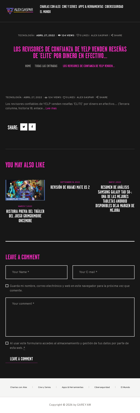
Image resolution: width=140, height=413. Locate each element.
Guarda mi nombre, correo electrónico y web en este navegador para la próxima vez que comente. (70, 288)
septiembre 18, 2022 (70, 182)
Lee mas (51, 108)
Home (28, 66)
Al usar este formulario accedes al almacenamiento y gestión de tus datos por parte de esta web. (69, 346)
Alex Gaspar (99, 35)
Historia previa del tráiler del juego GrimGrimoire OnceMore (25, 216)
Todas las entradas (46, 66)
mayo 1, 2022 (115, 182)
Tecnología (26, 35)
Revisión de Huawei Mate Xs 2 (70, 187)
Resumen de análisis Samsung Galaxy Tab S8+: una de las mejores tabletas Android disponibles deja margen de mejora (115, 199)
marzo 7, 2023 (25, 206)
